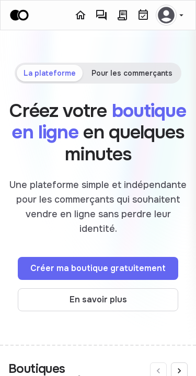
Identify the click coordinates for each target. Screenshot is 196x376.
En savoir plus (98, 299)
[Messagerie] (101, 15)
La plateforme (50, 73)
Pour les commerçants (131, 73)
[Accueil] (80, 15)
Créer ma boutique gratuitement (98, 268)
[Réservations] (143, 15)
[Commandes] (122, 15)
